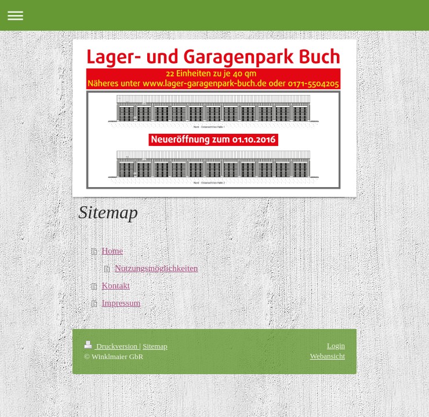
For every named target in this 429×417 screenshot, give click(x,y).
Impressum (121, 303)
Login (336, 345)
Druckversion (111, 346)
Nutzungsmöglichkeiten (156, 268)
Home (112, 250)
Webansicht (327, 356)
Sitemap (155, 346)
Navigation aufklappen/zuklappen (214, 15)
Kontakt (116, 285)
